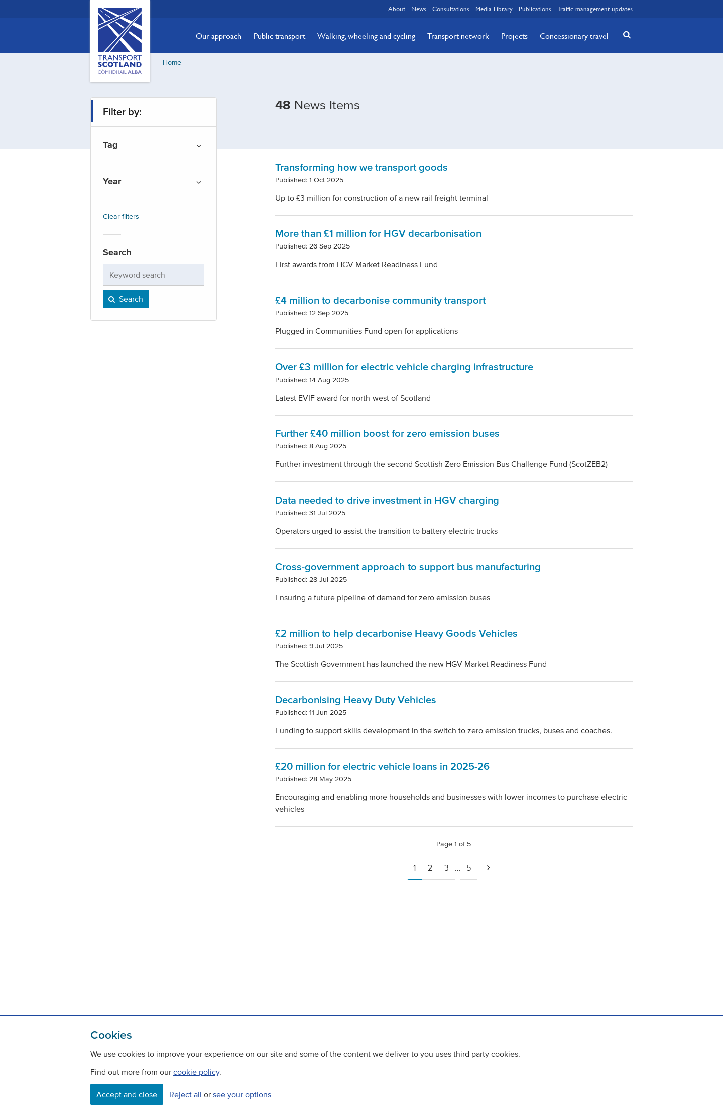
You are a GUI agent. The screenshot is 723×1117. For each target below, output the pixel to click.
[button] (624, 34)
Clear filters (121, 216)
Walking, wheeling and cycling (366, 36)
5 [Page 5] (468, 867)
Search (125, 298)
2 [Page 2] (430, 867)
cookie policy (196, 1071)
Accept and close (126, 1094)
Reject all (185, 1094)
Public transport (279, 36)
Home (172, 62)
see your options (242, 1094)
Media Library (494, 9)
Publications (535, 9)
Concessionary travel (574, 36)
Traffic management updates (595, 9)
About (396, 9)
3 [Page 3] (446, 867)
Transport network (458, 36)
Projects (514, 36)
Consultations (450, 9)
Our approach (219, 36)
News (418, 9)
